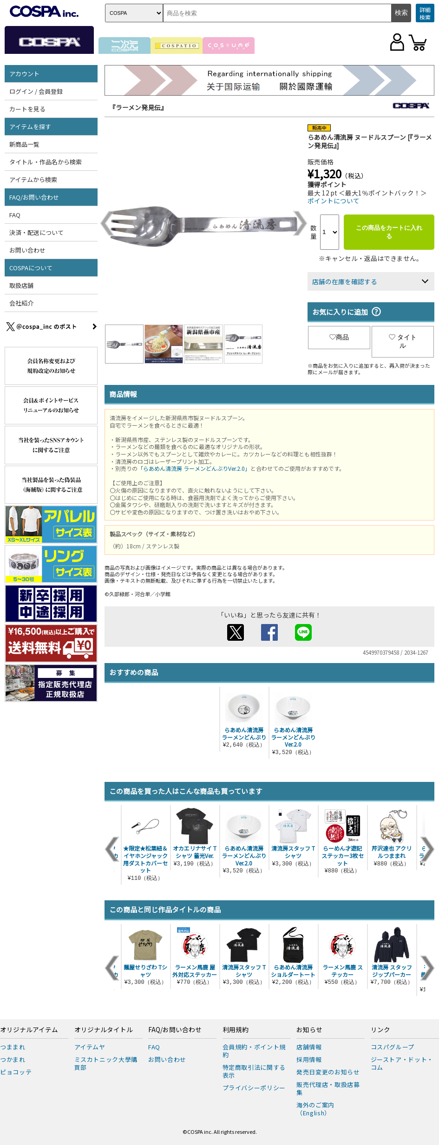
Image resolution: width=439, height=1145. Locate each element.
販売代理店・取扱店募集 (328, 1088)
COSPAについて (30, 267)
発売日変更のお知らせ (328, 1071)
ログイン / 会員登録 (36, 91)
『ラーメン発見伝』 (138, 107)
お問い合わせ (27, 250)
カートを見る (27, 108)
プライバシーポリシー (254, 1087)
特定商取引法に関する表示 (254, 1071)
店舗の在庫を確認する (344, 281)
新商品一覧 (24, 144)
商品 (339, 337)
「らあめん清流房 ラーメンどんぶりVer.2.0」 (194, 468)
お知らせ (309, 1030)
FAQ (14, 214)
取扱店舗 (21, 285)
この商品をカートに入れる (389, 232)
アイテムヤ (89, 1046)
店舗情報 (309, 1046)
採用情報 (309, 1059)
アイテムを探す (30, 126)
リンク (380, 1030)
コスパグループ (393, 1046)
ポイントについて (334, 200)
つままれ (13, 1046)
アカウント (24, 73)
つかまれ (13, 1059)
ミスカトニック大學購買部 (106, 1063)
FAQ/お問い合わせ (34, 197)
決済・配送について (36, 232)
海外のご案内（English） (315, 1108)
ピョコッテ (16, 1071)
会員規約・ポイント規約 (254, 1050)
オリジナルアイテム (29, 1030)
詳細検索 (425, 13)
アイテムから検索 (33, 179)
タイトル (403, 341)
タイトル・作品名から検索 (45, 161)
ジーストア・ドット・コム (402, 1063)
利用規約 (236, 1030)
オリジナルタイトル (103, 1030)
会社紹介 (21, 303)
